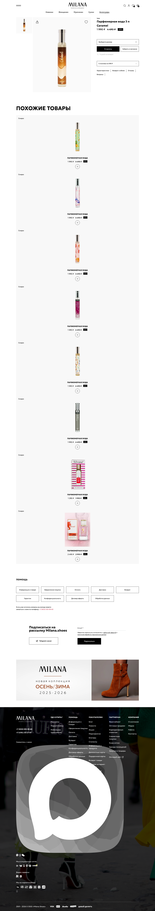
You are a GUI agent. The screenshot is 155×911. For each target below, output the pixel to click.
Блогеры (92, 738)
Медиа (131, 726)
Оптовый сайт (116, 757)
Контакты (132, 734)
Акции (91, 730)
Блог (91, 722)
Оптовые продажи (117, 726)
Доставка (102, 590)
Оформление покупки (52, 590)
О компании (133, 722)
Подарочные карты (97, 756)
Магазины (55, 722)
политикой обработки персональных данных (92, 634)
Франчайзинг (115, 722)
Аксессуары (104, 12)
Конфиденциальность (52, 598)
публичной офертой (109, 632)
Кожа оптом (114, 743)
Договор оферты (77, 598)
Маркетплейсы (57, 726)
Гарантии (27, 598)
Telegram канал (44, 641)
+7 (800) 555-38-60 (46, 609)
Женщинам (63, 12)
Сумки (91, 12)
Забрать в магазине (129, 49)
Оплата (77, 590)
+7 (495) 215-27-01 (23, 732)
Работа (131, 730)
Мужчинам (78, 12)
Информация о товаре (27, 590)
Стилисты (93, 742)
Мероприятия (95, 734)
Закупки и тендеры (117, 751)
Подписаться (89, 641)
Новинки (49, 12)
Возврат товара (95, 760)
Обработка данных (102, 598)
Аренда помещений (117, 747)
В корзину (108, 49)
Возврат (127, 590)
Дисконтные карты (97, 752)
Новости (92, 726)
